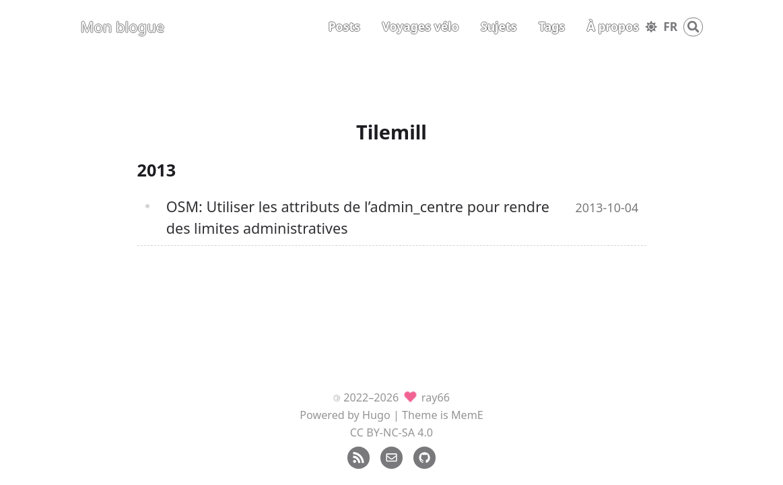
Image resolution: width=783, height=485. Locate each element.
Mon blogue (123, 26)
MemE (467, 415)
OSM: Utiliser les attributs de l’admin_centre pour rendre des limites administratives (357, 217)
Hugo (376, 415)
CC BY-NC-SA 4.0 (391, 432)
